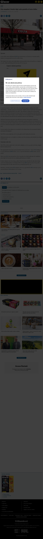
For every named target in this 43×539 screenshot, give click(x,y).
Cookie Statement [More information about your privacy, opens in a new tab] (27, 97)
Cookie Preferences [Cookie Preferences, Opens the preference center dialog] (15, 100)
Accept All (25, 100)
